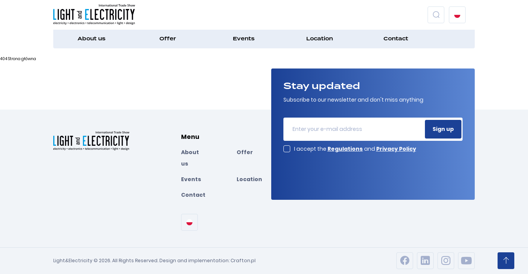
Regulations (345, 149)
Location (319, 39)
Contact (395, 39)
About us (91, 39)
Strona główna (22, 59)
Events (243, 39)
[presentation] (341, 171)
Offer (167, 39)
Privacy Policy (396, 149)
